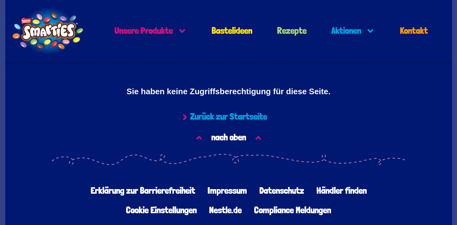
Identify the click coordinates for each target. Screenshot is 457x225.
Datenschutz (281, 191)
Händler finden (341, 191)
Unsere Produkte (143, 31)
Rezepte (292, 31)
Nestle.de (225, 210)
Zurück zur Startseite (228, 116)
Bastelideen (232, 31)
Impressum (227, 191)
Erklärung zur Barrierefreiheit (143, 191)
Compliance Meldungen (292, 210)
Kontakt (414, 31)
